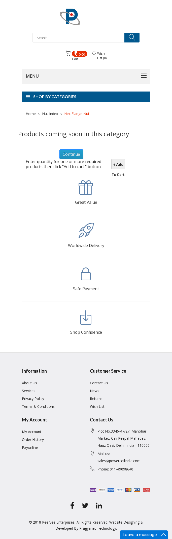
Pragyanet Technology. (98, 528)
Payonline (30, 447)
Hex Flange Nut (76, 113)
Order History (33, 439)
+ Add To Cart (118, 165)
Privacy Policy (33, 398)
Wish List (97, 406)
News (94, 390)
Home (31, 113)
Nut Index (49, 113)
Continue (71, 154)
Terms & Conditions (38, 406)
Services (28, 390)
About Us (29, 382)
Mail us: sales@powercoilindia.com (119, 457)
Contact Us (99, 382)
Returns (96, 398)
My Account (31, 431)
